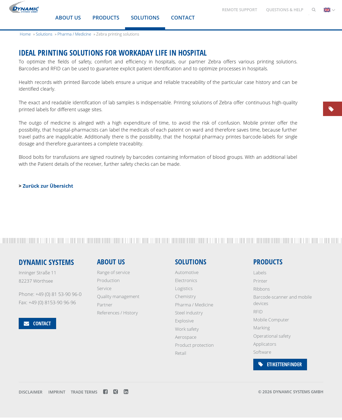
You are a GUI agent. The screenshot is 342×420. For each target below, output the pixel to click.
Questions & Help (284, 9)
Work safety (187, 329)
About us (68, 17)
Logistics (184, 289)
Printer (260, 281)
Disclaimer (30, 394)
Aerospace (185, 337)
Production (108, 281)
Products (105, 17)
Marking (261, 328)
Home (25, 34)
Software (262, 352)
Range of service (113, 272)
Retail (180, 353)
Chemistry (185, 297)
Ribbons (261, 289)
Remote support (239, 9)
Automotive (187, 272)
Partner (104, 305)
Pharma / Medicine (194, 305)
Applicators (264, 344)
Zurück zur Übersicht (48, 186)
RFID (258, 312)
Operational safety (272, 336)
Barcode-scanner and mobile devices (282, 300)
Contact (183, 17)
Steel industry (189, 313)
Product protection (194, 345)
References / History (117, 313)
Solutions (145, 17)
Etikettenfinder (282, 364)
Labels (259, 272)
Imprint (56, 394)
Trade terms (84, 394)
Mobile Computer (271, 320)
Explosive (184, 321)
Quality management (118, 297)
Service (104, 289)
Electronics (186, 281)
